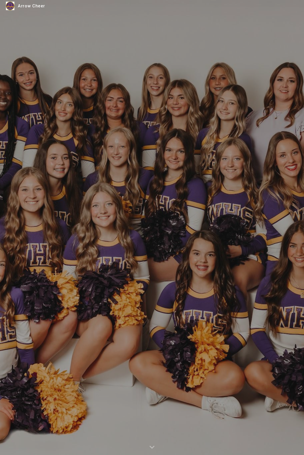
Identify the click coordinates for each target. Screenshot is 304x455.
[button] (152, 447)
